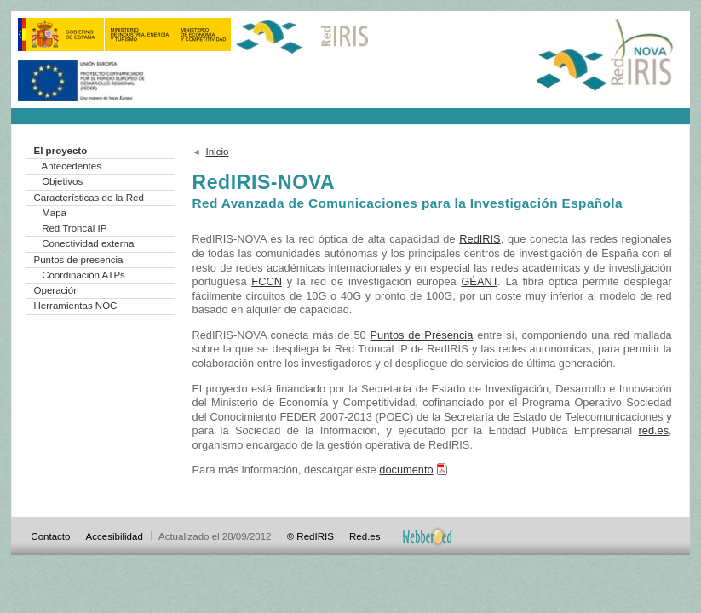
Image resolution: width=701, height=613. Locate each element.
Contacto (50, 536)
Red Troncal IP (74, 228)
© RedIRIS (310, 536)
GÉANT (479, 281)
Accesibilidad (114, 536)
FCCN (266, 281)
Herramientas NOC (76, 306)
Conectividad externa (88, 243)
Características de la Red (89, 197)
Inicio (217, 151)
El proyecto (61, 151)
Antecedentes (71, 166)
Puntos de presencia (79, 260)
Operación (56, 290)
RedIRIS (479, 238)
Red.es (365, 536)
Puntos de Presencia (422, 335)
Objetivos (62, 181)
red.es (654, 430)
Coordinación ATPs (83, 275)
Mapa (54, 213)
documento (406, 469)
